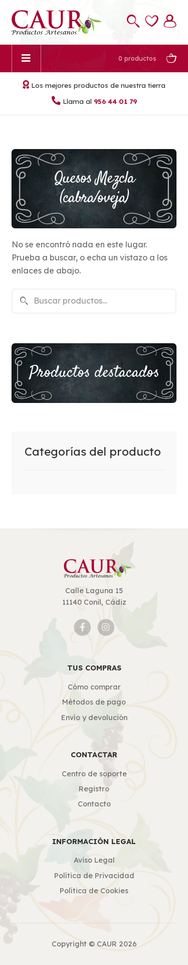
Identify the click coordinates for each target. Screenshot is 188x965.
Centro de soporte (94, 773)
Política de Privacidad (94, 875)
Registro (94, 788)
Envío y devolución (94, 717)
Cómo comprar (94, 687)
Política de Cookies (94, 890)
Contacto (94, 803)
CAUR (107, 943)
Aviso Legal (94, 860)
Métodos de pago (94, 702)
